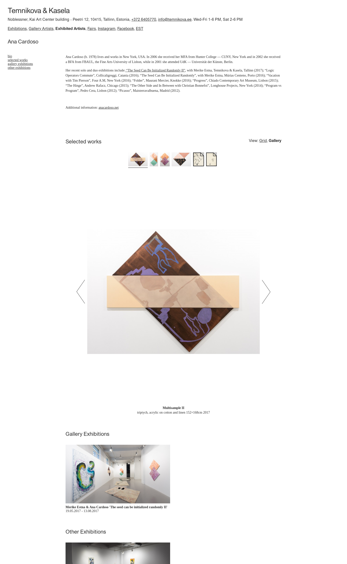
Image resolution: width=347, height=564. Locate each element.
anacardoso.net (109, 107)
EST (139, 28)
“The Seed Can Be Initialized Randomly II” (155, 70)
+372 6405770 (143, 19)
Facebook (125, 28)
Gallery (275, 140)
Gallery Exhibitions (20, 64)
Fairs (91, 28)
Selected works (18, 60)
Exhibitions (17, 28)
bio (10, 56)
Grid (263, 140)
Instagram (106, 28)
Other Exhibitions (19, 68)
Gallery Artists (41, 28)
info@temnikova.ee (175, 19)
